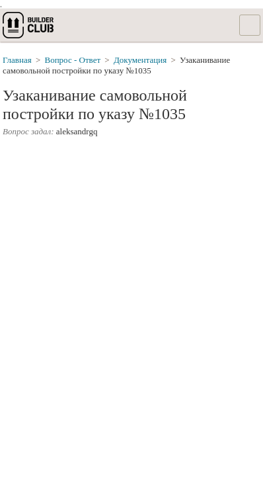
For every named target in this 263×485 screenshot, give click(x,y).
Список (249, 25)
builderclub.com (29, 25)
